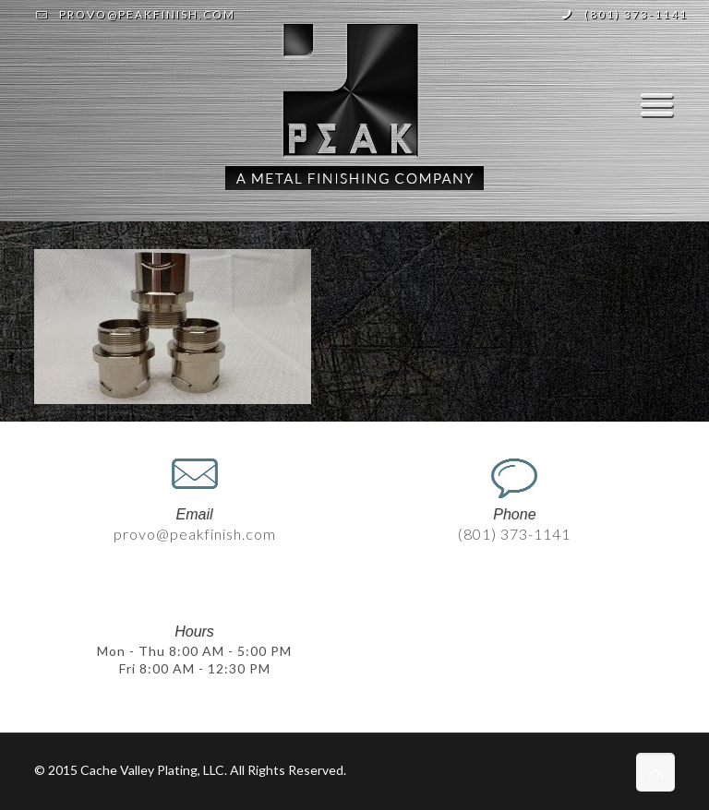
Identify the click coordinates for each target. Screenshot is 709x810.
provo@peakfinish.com (147, 14)
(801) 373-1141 (636, 14)
